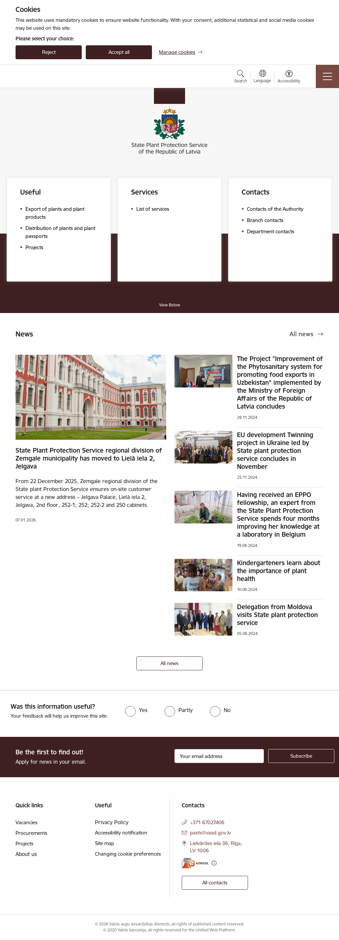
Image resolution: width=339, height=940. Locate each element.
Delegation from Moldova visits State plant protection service (277, 615)
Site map (104, 843)
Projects (24, 843)
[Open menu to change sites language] (262, 77)
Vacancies (26, 822)
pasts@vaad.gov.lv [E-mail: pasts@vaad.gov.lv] (210, 832)
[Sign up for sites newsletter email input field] (219, 756)
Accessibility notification (121, 832)
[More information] (214, 863)
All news (169, 663)
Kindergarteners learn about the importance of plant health (278, 571)
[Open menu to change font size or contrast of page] (289, 77)
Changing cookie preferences (128, 854)
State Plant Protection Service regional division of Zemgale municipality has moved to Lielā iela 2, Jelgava (89, 458)
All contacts (214, 882)
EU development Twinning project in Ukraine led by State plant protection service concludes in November (275, 450)
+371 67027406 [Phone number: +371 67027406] (207, 822)
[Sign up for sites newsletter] (301, 756)
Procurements (31, 833)
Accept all (119, 52)
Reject (49, 52)
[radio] (136, 710)
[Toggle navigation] (327, 76)
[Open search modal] (240, 77)
